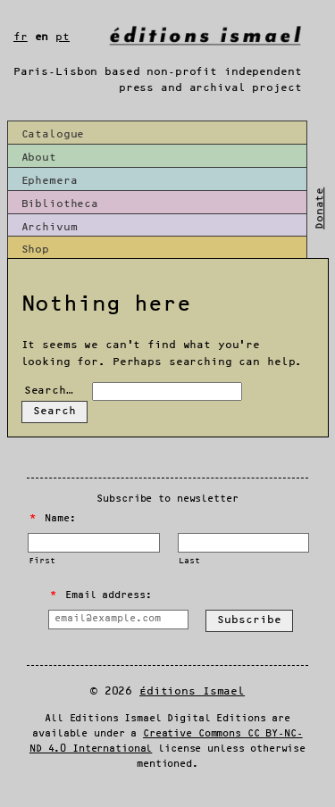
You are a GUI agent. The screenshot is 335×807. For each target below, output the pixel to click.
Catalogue (53, 134)
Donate (320, 208)
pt (62, 37)
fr (20, 37)
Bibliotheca (60, 204)
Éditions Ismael (192, 691)
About (38, 157)
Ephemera (49, 181)
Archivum (49, 227)
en (42, 37)
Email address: (100, 595)
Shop (35, 249)
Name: (52, 518)
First (41, 561)
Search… (48, 390)
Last (189, 561)
